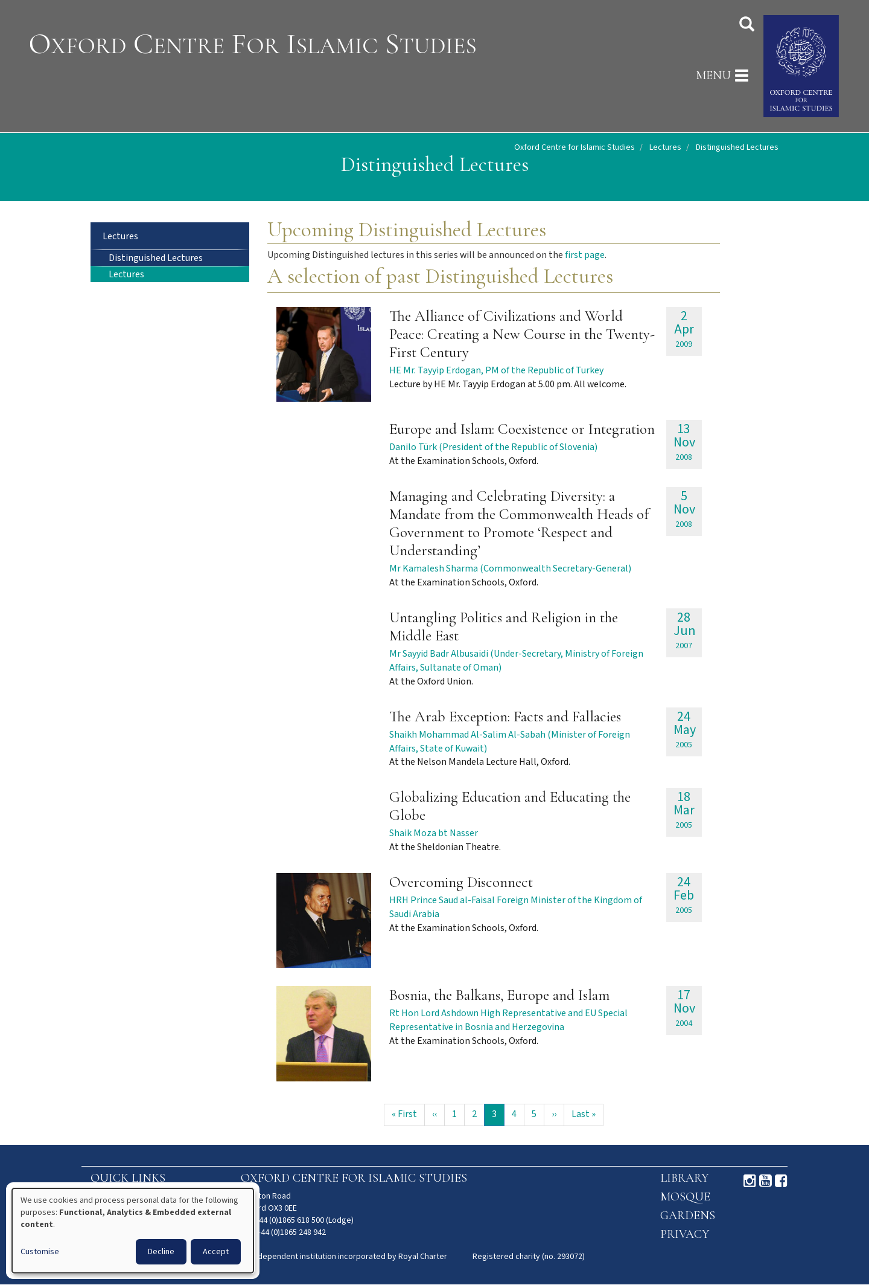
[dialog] (132, 1230)
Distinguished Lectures (156, 258)
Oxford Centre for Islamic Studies (574, 147)
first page (585, 255)
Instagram (749, 1181)
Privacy (684, 1234)
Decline (161, 1251)
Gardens (687, 1215)
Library (684, 1178)
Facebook (781, 1181)
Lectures (665, 147)
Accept (216, 1251)
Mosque (685, 1197)
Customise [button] (40, 1251)
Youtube (765, 1181)
